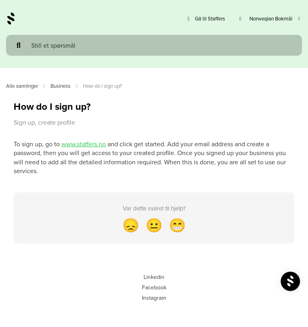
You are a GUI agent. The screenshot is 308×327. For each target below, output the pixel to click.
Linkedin (154, 277)
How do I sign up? (102, 85)
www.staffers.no (83, 143)
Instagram (154, 298)
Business (61, 85)
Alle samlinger (22, 85)
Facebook (154, 287)
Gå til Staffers (205, 18)
